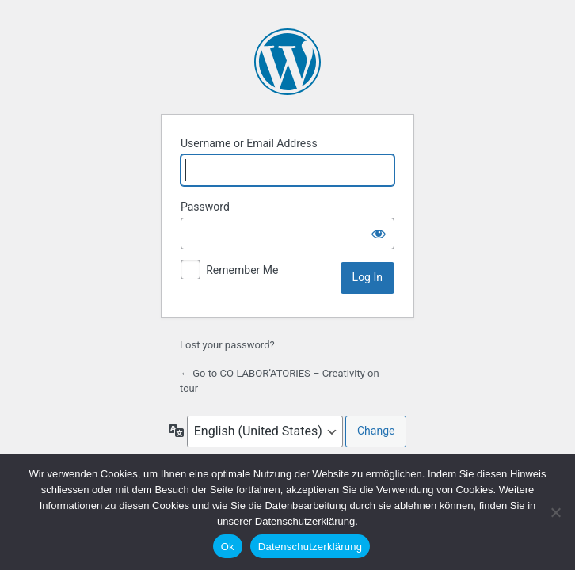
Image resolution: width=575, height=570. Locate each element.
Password (205, 206)
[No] (555, 512)
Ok (227, 547)
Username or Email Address (249, 143)
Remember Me (242, 270)
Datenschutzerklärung (310, 547)
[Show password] (378, 233)
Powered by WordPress (287, 61)
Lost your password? (227, 345)
